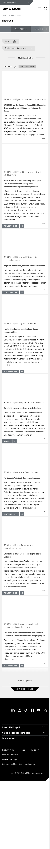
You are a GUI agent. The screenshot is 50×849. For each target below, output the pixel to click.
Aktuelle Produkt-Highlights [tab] (16, 732)
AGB (23, 750)
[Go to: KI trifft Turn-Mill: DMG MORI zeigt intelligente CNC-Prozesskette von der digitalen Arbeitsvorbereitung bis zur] (25, 156)
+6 (22, 226)
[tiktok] (26, 710)
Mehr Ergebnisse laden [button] (25, 689)
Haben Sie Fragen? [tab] (11, 727)
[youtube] (39, 710)
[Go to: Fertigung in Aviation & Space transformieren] (25, 457)
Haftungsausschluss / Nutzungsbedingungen (18, 764)
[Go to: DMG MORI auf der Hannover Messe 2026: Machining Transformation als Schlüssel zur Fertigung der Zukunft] (25, 84)
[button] (40, 8)
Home (5, 15)
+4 (22, 371)
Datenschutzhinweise (10, 755)
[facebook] (32, 710)
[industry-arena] (45, 710)
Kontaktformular (8, 750)
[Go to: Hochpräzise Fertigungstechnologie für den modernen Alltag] (25, 308)
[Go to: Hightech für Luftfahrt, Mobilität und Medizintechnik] (25, 241)
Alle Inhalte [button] (21, 29)
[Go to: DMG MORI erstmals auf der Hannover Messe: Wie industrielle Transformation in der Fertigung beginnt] (25, 609)
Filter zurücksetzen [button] (27, 67)
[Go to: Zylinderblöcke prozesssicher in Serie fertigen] (25, 387)
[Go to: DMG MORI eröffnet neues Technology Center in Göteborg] (25, 530)
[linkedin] (13, 710)
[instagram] (19, 710)
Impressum (35, 750)
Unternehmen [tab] (8, 738)
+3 (15, 441)
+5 (22, 514)
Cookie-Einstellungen (9, 759)
